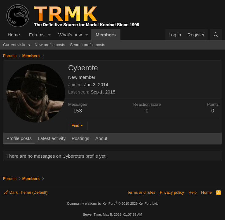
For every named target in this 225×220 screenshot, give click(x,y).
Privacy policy (172, 192)
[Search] (216, 34)
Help (193, 192)
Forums (37, 34)
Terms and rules (141, 192)
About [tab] (101, 138)
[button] (49, 34)
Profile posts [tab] (19, 138)
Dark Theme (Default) (25, 192)
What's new (70, 34)
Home (14, 34)
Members (106, 34)
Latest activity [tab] (52, 138)
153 (77, 111)
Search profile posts (87, 44)
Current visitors (16, 44)
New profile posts (50, 44)
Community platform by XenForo (112, 203)
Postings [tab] (80, 138)
